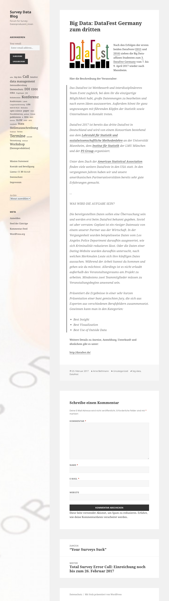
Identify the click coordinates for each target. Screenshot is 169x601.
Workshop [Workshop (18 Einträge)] (17, 144)
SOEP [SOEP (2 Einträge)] (25, 120)
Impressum (15, 182)
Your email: (16, 43)
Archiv (13, 195)
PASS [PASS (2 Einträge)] (32, 111)
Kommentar (78, 421)
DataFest (74, 374)
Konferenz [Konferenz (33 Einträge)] (30, 97)
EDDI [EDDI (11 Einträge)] (34, 89)
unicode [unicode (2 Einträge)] (29, 137)
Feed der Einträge (19, 223)
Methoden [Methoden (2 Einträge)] (24, 108)
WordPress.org (17, 234)
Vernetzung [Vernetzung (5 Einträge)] (15, 140)
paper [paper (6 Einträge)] (26, 110)
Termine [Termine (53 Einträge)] (17, 135)
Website (74, 492)
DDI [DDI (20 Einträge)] (27, 89)
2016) (116, 53)
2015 (138, 49)
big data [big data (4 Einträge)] (18, 77)
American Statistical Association (120, 161)
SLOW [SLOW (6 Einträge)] (19, 120)
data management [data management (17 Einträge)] (22, 81)
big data (137, 371)
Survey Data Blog (20, 14)
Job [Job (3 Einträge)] (26, 93)
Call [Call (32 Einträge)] (26, 76)
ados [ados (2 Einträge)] (11, 77)
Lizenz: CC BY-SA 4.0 (20, 171)
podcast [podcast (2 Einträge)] (26, 114)
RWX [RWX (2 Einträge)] (31, 117)
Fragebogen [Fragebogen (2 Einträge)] (20, 93)
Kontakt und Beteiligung (22, 166)
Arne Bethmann (101, 371)
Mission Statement (19, 161)
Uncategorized (120, 371)
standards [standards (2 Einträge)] (13, 124)
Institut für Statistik (105, 146)
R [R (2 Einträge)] (22, 117)
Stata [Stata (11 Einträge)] (21, 123)
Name (74, 465)
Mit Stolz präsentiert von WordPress (103, 594)
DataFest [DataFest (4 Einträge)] (34, 77)
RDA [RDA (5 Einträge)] (26, 117)
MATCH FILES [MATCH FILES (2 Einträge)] (15, 108)
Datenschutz (16, 177)
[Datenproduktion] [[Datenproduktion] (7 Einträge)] (20, 148)
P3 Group (87, 151)
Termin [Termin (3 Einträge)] (20, 132)
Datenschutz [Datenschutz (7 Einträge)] (16, 89)
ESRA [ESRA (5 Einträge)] (12, 92)
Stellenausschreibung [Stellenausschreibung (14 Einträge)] (24, 128)
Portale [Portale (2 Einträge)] (32, 114)
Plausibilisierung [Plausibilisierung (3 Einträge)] (16, 114)
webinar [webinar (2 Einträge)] (25, 141)
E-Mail (74, 478)
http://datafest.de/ (80, 352)
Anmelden (15, 218)
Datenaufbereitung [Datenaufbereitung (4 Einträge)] (18, 85)
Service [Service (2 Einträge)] (12, 120)
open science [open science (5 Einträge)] (16, 110)
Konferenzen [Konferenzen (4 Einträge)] (16, 101)
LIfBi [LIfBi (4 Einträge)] (28, 104)
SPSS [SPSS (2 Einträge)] (30, 120)
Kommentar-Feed (18, 228)
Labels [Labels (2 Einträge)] (25, 101)
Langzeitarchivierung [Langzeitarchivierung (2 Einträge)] (17, 105)
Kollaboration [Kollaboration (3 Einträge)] (15, 97)
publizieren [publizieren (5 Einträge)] (15, 117)
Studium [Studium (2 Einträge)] (13, 132)
